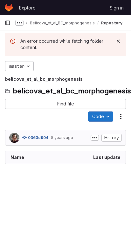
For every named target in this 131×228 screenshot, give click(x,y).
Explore (27, 7)
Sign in (117, 7)
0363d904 (35, 137)
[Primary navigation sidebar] (8, 23)
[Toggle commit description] (95, 138)
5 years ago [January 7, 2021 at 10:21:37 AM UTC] (62, 137)
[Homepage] (8, 8)
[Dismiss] (118, 41)
